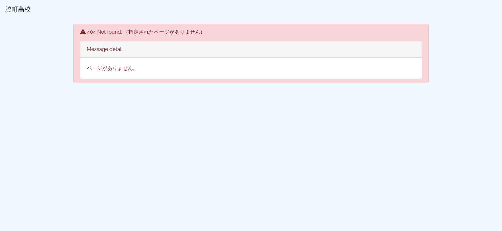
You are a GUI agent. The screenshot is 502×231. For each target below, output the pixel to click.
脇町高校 (18, 9)
